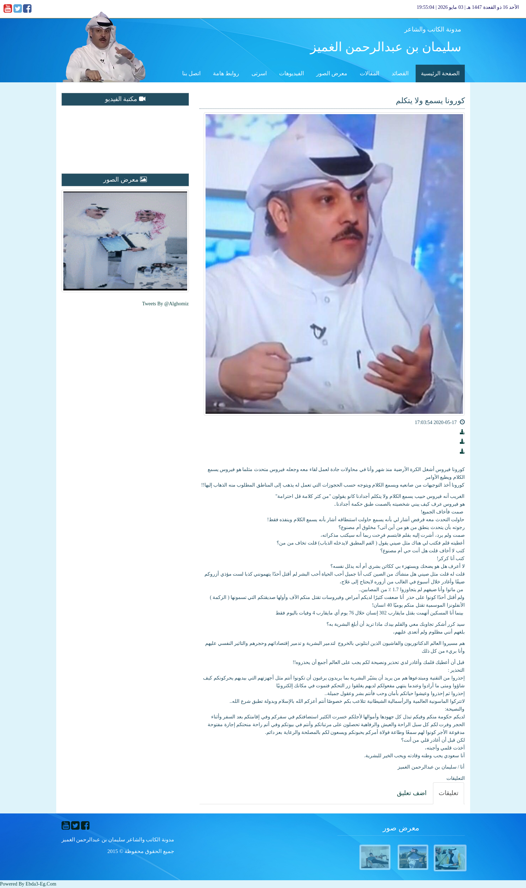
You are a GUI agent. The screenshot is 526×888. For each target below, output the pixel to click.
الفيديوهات (291, 73)
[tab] (448, 793)
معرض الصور (331, 73)
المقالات (369, 73)
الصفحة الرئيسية (440, 73)
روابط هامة (226, 73)
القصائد (400, 73)
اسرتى (259, 73)
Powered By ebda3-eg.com (28, 884)
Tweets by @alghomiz (165, 303)
